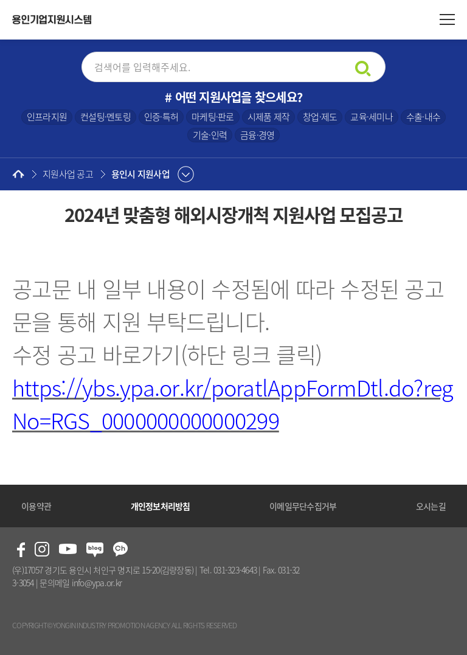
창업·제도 (320, 116)
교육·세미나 (371, 116)
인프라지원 (47, 116)
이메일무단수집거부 (302, 506)
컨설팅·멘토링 (105, 116)
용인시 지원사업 (140, 174)
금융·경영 (257, 135)
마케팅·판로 (213, 116)
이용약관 (36, 506)
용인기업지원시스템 (51, 20)
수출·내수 (423, 116)
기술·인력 (210, 135)
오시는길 (431, 506)
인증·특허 (161, 116)
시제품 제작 (268, 116)
